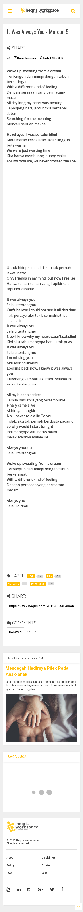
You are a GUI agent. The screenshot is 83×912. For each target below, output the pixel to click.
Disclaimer (48, 857)
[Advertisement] (41, 209)
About (10, 857)
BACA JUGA (17, 756)
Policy (10, 865)
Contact (47, 865)
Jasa (44, 872)
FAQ (9, 872)
